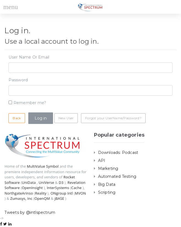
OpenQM (42, 198)
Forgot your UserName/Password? (113, 118)
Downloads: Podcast (118, 152)
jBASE (59, 198)
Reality (41, 193)
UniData (29, 182)
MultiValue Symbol (43, 166)
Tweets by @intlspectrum (29, 212)
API (101, 160)
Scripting (107, 192)
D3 (61, 182)
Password (18, 79)
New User (66, 118)
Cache (76, 187)
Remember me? (29, 102)
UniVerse (46, 182)
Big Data (107, 184)
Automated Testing (117, 176)
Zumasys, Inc (21, 198)
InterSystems (58, 187)
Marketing (108, 168)
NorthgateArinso (18, 193)
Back (17, 118)
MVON (80, 193)
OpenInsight (32, 187)
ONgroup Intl (62, 193)
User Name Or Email (29, 57)
